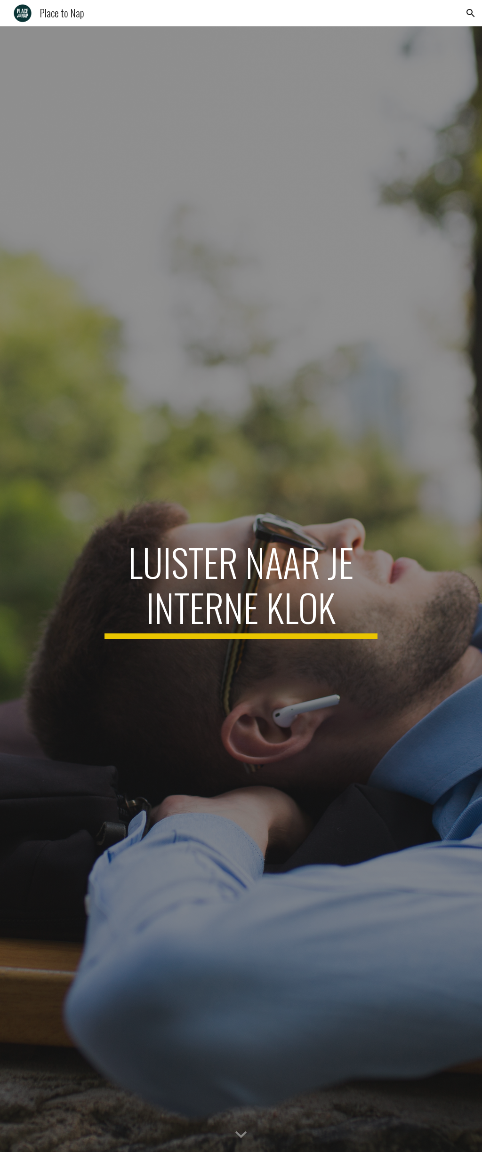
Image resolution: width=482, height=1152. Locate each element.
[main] (241, 589)
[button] (470, 13)
